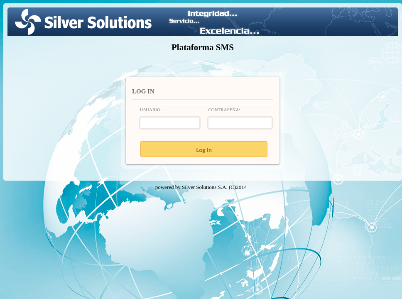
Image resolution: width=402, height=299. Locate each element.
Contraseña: (224, 109)
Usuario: (151, 109)
